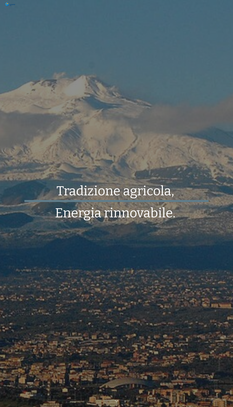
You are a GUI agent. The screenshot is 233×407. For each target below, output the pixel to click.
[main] (116, 203)
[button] (116, 401)
